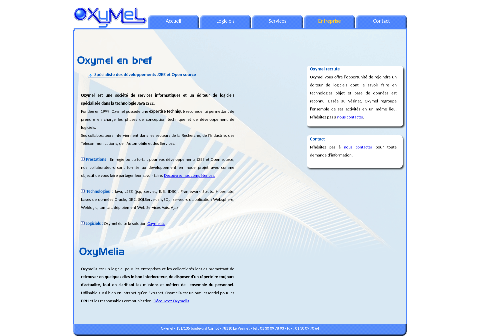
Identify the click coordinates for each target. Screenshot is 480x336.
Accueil (173, 21)
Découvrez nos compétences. (189, 175)
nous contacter (350, 116)
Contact (381, 21)
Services (277, 21)
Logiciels (225, 21)
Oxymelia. (156, 223)
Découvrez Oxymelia (171, 300)
